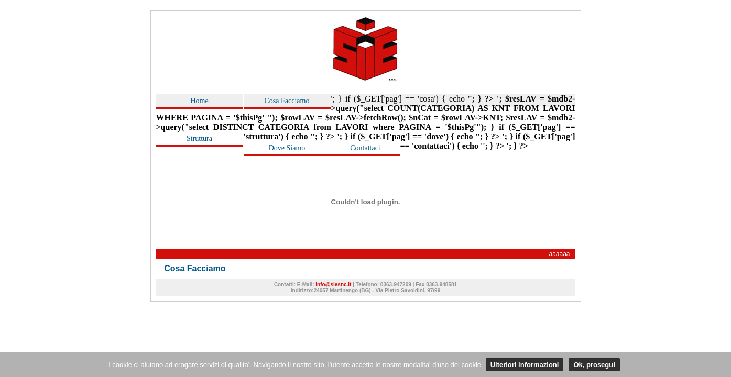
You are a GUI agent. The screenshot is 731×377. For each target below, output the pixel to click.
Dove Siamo (287, 148)
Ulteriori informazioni (524, 365)
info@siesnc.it (334, 284)
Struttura (199, 138)
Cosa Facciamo (287, 101)
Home (199, 101)
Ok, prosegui (594, 365)
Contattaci (365, 148)
